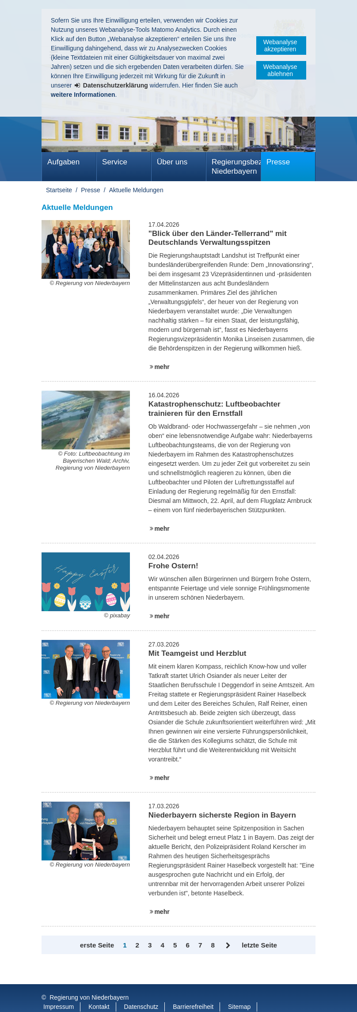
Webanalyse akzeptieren (280, 45)
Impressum (58, 989)
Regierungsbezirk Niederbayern (236, 166)
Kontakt (98, 989)
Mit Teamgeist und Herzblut (197, 653)
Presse (278, 162)
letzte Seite (259, 945)
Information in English (73, 998)
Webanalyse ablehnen (280, 70)
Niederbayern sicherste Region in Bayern (222, 815)
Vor (228, 946)
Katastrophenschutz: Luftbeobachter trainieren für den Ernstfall (214, 408)
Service (114, 162)
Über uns (172, 162)
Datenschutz (141, 989)
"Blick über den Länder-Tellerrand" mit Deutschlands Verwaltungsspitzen (217, 238)
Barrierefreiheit (193, 989)
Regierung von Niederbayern (89, 979)
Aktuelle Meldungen (136, 190)
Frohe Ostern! (173, 566)
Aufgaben (63, 162)
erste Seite (97, 945)
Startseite (59, 190)
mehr (161, 366)
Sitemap (239, 989)
